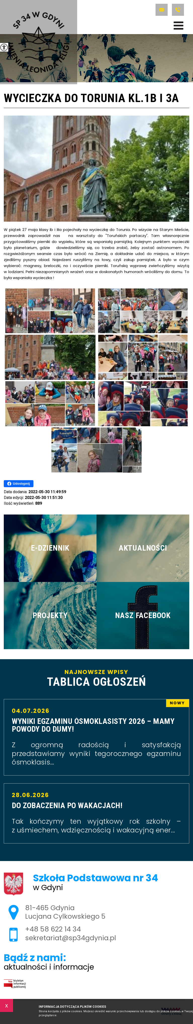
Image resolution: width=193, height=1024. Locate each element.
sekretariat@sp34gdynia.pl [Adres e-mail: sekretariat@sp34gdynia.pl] (70, 938)
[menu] (178, 25)
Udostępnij (18, 484)
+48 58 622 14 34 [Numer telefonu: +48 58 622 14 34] (53, 929)
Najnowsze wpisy (96, 678)
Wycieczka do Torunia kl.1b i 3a (91, 98)
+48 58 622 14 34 (178, 10)
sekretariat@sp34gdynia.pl (162, 10)
